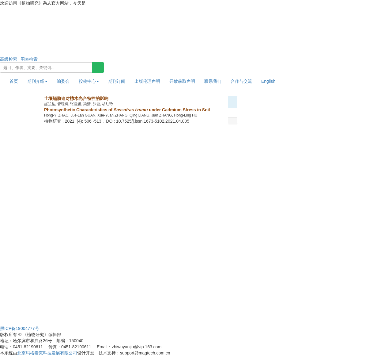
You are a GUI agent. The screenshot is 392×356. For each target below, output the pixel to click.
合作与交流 (241, 81)
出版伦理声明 (147, 81)
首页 (13, 81)
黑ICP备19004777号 (19, 328)
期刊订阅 (116, 81)
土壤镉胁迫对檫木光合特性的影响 (76, 98)
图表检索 (29, 59)
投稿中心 (89, 81)
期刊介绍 (37, 81)
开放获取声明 (182, 81)
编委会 (63, 81)
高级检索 (8, 59)
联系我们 (212, 81)
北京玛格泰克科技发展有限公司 (47, 352)
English (268, 81)
